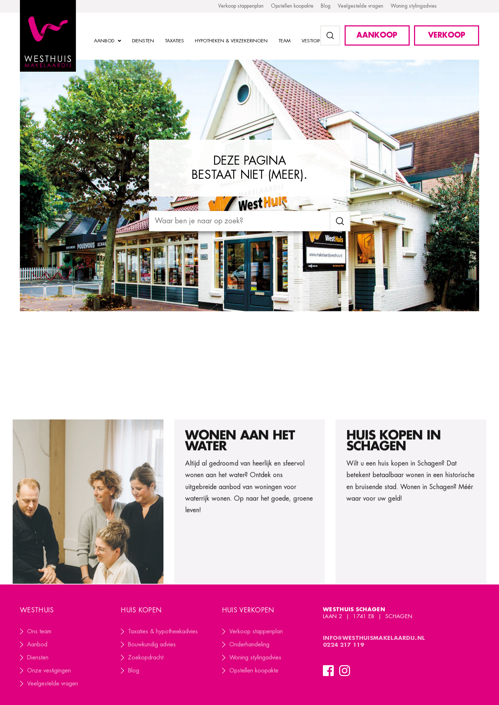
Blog (133, 671)
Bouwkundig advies (152, 644)
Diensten (37, 657)
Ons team (39, 631)
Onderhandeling (249, 644)
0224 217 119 (344, 645)
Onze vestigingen (49, 671)
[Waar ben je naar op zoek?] (239, 221)
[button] (330, 35)
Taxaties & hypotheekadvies (163, 631)
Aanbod (37, 644)
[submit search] (339, 221)
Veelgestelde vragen (52, 684)
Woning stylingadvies (255, 657)
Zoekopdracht (145, 657)
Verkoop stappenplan (256, 631)
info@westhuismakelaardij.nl (374, 638)
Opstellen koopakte (253, 671)
